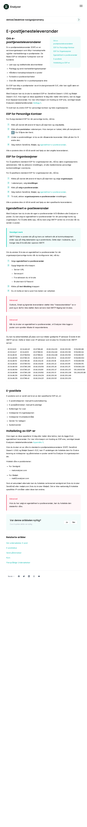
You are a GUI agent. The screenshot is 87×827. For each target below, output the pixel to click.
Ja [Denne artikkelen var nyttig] (67, 522)
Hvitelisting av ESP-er (61, 63)
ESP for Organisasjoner (62, 51)
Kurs (8, 558)
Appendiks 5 (38, 442)
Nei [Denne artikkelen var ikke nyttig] (73, 522)
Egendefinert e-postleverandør (65, 55)
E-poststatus (11, 548)
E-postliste (57, 59)
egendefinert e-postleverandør (53, 145)
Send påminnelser (14, 553)
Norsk (11, 576)
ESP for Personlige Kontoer (63, 47)
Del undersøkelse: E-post (17, 543)
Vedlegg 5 (37, 103)
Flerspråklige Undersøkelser (18, 562)
